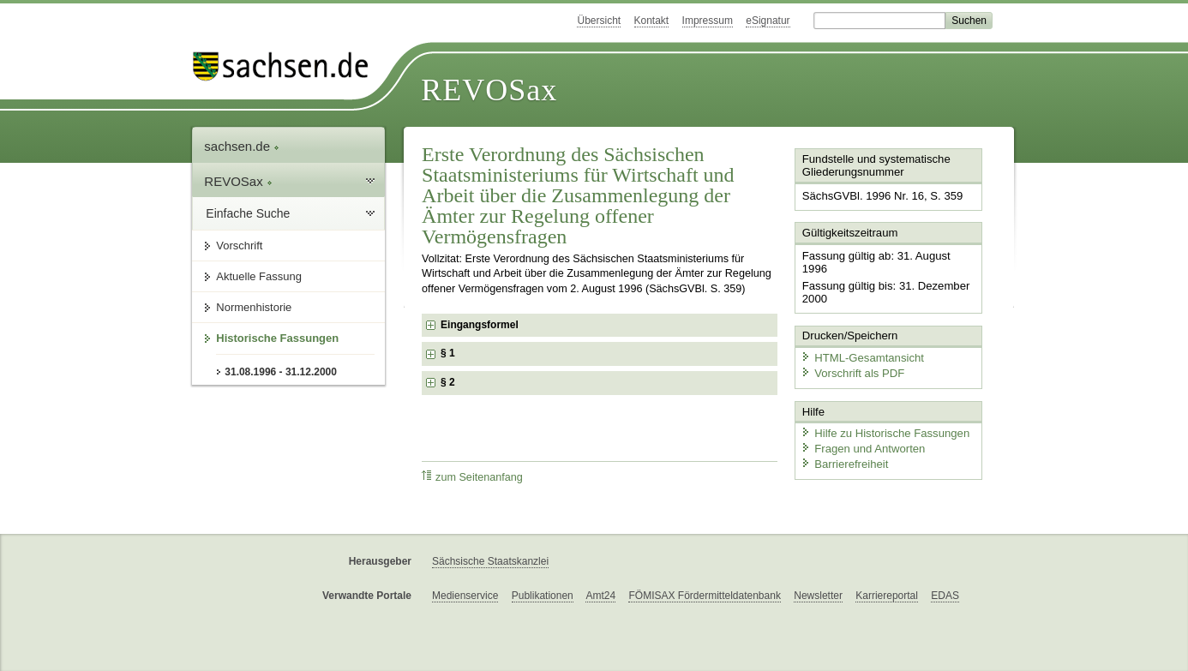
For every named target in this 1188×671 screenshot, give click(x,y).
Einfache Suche (248, 213)
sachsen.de (241, 146)
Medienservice (465, 596)
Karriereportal (886, 596)
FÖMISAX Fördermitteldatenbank (704, 596)
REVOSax (489, 90)
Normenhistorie (253, 307)
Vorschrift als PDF (851, 357)
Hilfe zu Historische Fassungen (883, 417)
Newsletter (818, 596)
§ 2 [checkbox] (449, 382)
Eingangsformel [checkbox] (480, 325)
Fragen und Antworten (861, 432)
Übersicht (599, 21)
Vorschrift (239, 245)
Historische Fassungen (277, 338)
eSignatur (767, 21)
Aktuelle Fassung (259, 276)
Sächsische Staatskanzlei (490, 561)
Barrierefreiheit (843, 447)
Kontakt (651, 21)
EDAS (945, 596)
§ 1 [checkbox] (449, 353)
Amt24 (600, 596)
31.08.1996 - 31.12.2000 (281, 372)
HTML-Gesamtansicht (861, 343)
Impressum (707, 21)
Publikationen (542, 596)
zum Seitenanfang (472, 476)
